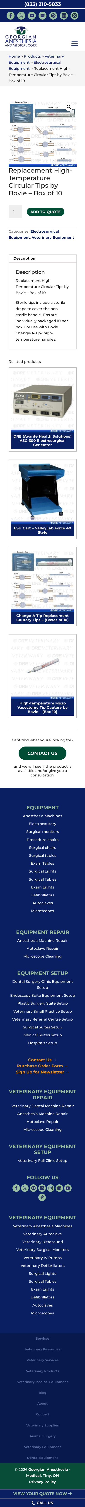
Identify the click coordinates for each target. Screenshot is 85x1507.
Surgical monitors (42, 834)
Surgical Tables (42, 881)
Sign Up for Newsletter (42, 1074)
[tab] (42, 259)
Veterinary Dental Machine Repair (42, 1108)
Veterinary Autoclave (42, 1236)
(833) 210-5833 (42, 4)
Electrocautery (42, 826)
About (42, 1406)
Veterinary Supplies (42, 1427)
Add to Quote (45, 212)
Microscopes (42, 913)
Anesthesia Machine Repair (42, 942)
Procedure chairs (42, 841)
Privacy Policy (42, 1484)
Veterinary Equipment (53, 237)
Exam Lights (42, 889)
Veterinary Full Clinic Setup (42, 1163)
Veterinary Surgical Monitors (42, 1252)
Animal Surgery (43, 1438)
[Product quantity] (15, 211)
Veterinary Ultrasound (42, 1244)
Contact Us (42, 754)
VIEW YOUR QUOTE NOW (42, 1493)
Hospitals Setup (42, 1045)
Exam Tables (42, 865)
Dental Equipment (42, 1460)
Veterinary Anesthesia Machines (42, 1228)
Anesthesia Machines (42, 818)
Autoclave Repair (42, 950)
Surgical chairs (42, 849)
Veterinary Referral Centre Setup (42, 1021)
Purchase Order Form (42, 1067)
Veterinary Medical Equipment (42, 1384)
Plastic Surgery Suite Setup (42, 1005)
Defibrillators (42, 897)
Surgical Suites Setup (42, 1029)
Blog (42, 1395)
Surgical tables (42, 857)
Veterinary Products (42, 1373)
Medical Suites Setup (42, 1037)
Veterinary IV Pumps (43, 1259)
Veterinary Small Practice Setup (42, 1013)
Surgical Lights (42, 873)
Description (24, 258)
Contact (42, 1416)
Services (42, 1340)
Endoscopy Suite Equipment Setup (42, 997)
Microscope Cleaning (42, 958)
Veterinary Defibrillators (43, 1267)
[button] (75, 44)
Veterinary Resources (42, 1351)
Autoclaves (42, 905)
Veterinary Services (42, 1362)
